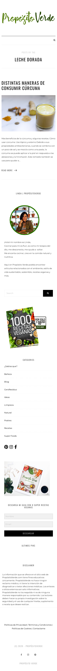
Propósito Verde (28, 663)
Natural (8, 412)
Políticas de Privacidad (15, 625)
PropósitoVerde (34, 646)
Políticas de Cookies (21, 628)
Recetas (8, 428)
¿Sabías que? (10, 366)
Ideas (7, 397)
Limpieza (9, 405)
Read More (9, 170)
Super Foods (10, 436)
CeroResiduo (10, 389)
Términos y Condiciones (40, 625)
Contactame (39, 628)
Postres (7, 420)
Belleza (8, 374)
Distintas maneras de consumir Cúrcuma (23, 85)
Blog (6, 381)
